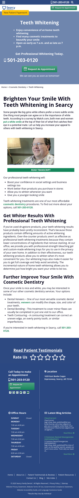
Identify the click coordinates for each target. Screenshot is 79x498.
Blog (41, 478)
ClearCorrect (50, 418)
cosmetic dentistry (14, 204)
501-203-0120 (60, 2)
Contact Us (31, 478)
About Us (20, 475)
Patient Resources (66, 475)
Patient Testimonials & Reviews (41, 475)
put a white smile (12, 121)
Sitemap (65, 483)
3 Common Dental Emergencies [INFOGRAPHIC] (59, 438)
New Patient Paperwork (15, 12)
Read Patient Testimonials (38, 350)
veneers (25, 302)
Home (4, 87)
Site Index (51, 478)
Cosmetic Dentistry (17, 87)
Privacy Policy (55, 483)
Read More (68, 433)
